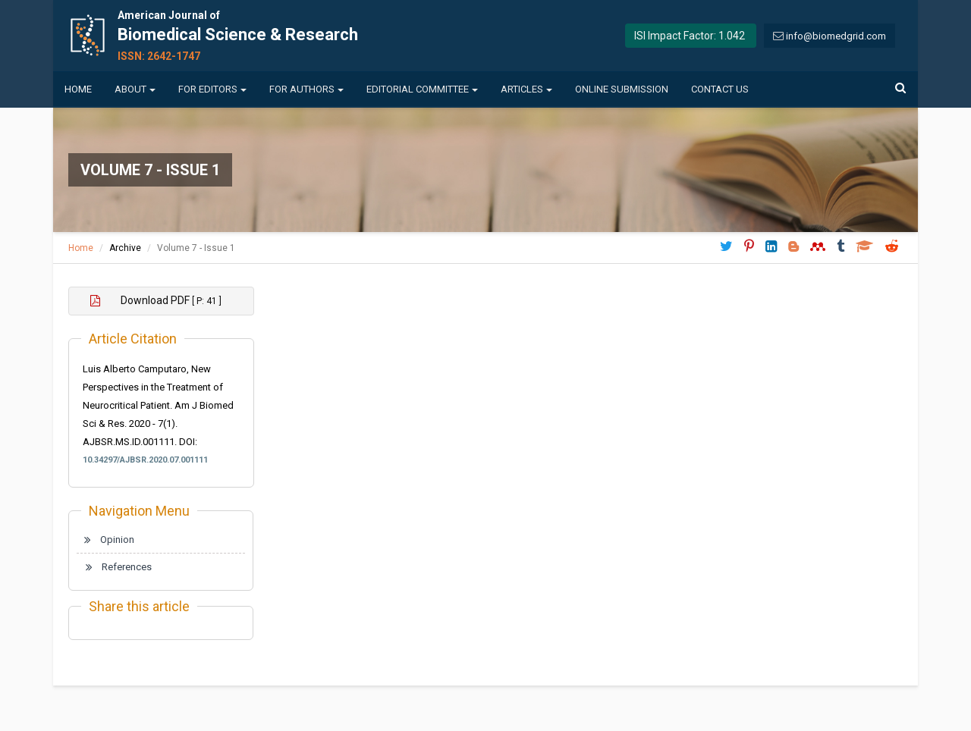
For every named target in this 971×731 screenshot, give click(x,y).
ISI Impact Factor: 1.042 (689, 36)
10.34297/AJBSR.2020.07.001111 (145, 460)
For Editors (212, 89)
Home (78, 89)
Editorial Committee (422, 89)
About (135, 89)
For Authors (306, 89)
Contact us (720, 89)
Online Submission (621, 89)
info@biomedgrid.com (836, 36)
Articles (526, 89)
